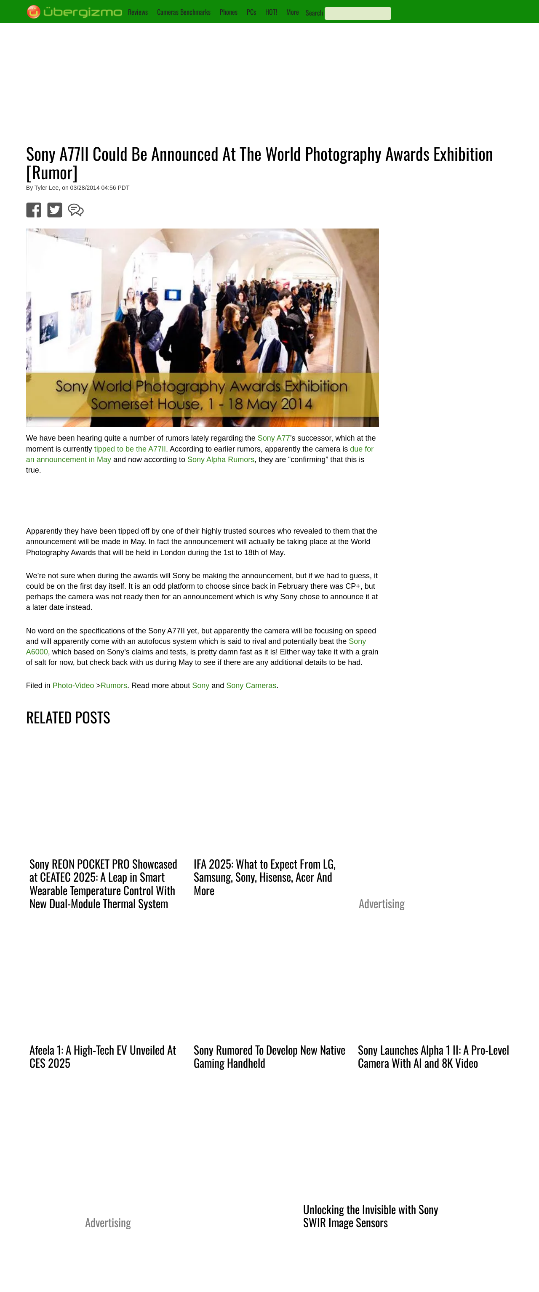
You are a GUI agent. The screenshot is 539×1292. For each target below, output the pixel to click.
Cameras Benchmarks (184, 12)
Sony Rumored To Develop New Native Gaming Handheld (269, 1056)
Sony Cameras (251, 685)
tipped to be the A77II (130, 449)
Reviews (138, 12)
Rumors (114, 685)
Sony (200, 685)
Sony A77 (274, 438)
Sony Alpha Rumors (220, 459)
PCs (251, 12)
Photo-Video (73, 685)
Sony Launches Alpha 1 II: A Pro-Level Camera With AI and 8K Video (433, 1056)
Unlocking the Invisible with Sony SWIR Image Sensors (370, 1216)
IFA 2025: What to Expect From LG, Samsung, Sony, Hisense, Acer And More (265, 876)
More (292, 12)
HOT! (271, 12)
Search (314, 13)
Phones (228, 12)
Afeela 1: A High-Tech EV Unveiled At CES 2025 (102, 1056)
